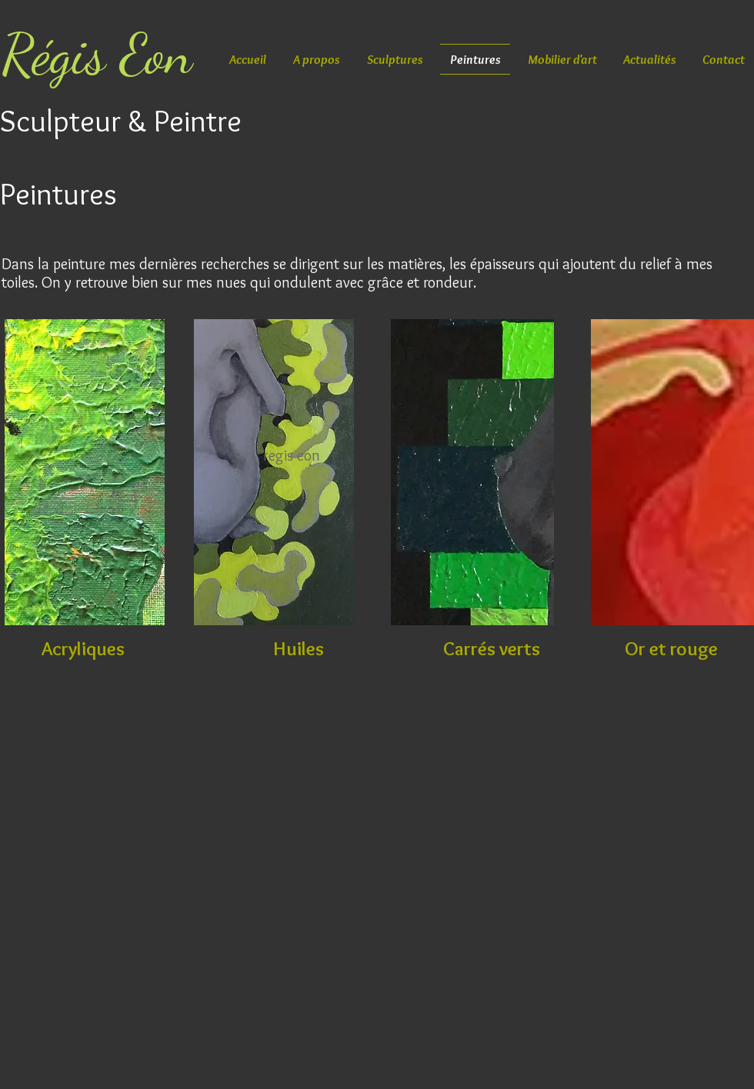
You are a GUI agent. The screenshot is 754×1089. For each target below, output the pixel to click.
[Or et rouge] (670, 648)
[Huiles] (298, 648)
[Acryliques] (83, 648)
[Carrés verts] (491, 648)
